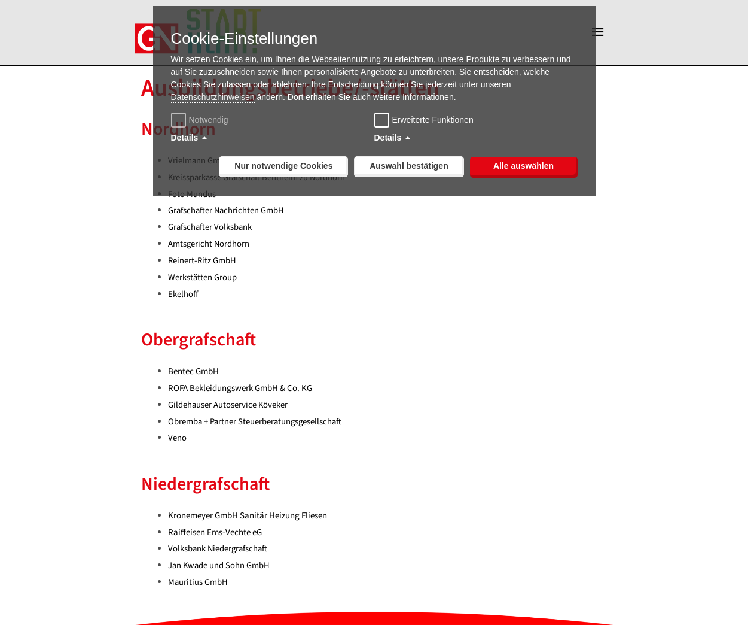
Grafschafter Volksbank (211, 230)
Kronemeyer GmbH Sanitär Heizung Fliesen (247, 518)
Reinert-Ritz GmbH (202, 263)
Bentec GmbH (193, 374)
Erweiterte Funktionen (433, 120)
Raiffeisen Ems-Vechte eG (215, 535)
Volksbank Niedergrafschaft (219, 551)
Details (185, 137)
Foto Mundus (192, 196)
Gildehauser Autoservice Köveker (228, 407)
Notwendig (201, 120)
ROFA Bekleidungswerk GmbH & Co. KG (240, 390)
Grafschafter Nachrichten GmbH (227, 213)
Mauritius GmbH (198, 585)
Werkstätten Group (202, 280)
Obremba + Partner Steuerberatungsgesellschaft (256, 424)
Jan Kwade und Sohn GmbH (219, 568)
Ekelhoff (183, 296)
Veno (177, 441)
